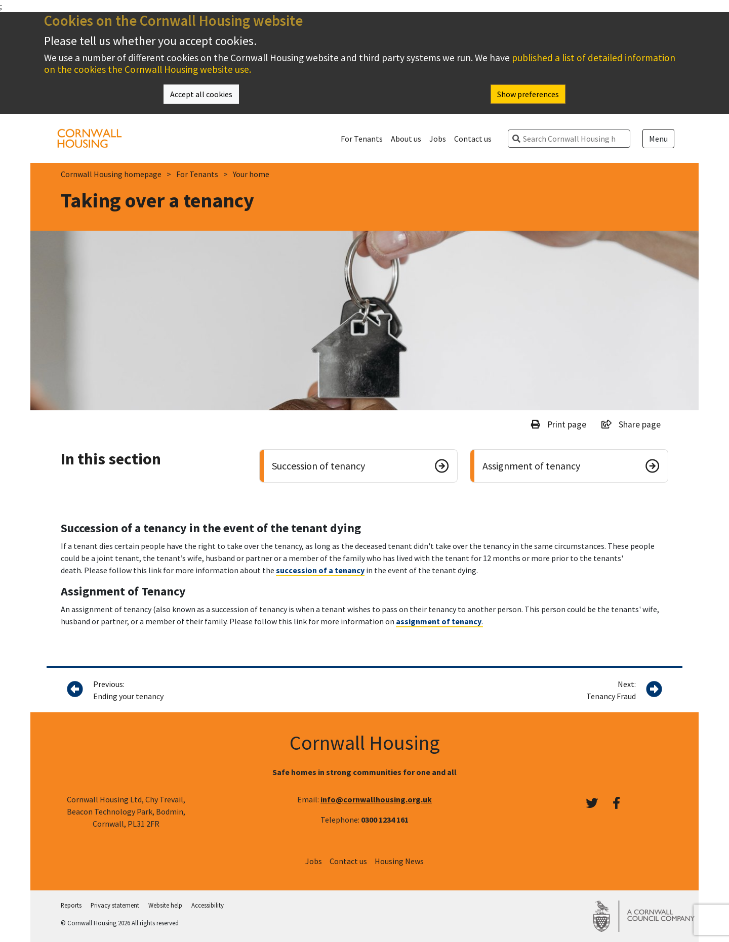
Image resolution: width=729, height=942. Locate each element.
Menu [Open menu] (658, 139)
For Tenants (362, 139)
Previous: (205, 690)
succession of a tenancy (320, 570)
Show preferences (528, 94)
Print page (558, 424)
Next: (611, 690)
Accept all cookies (201, 94)
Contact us (473, 139)
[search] (573, 138)
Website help (165, 905)
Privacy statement (115, 905)
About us (406, 139)
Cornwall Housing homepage (111, 174)
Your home (251, 174)
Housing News (399, 861)
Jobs (437, 139)
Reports (71, 905)
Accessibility (207, 905)
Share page (631, 424)
